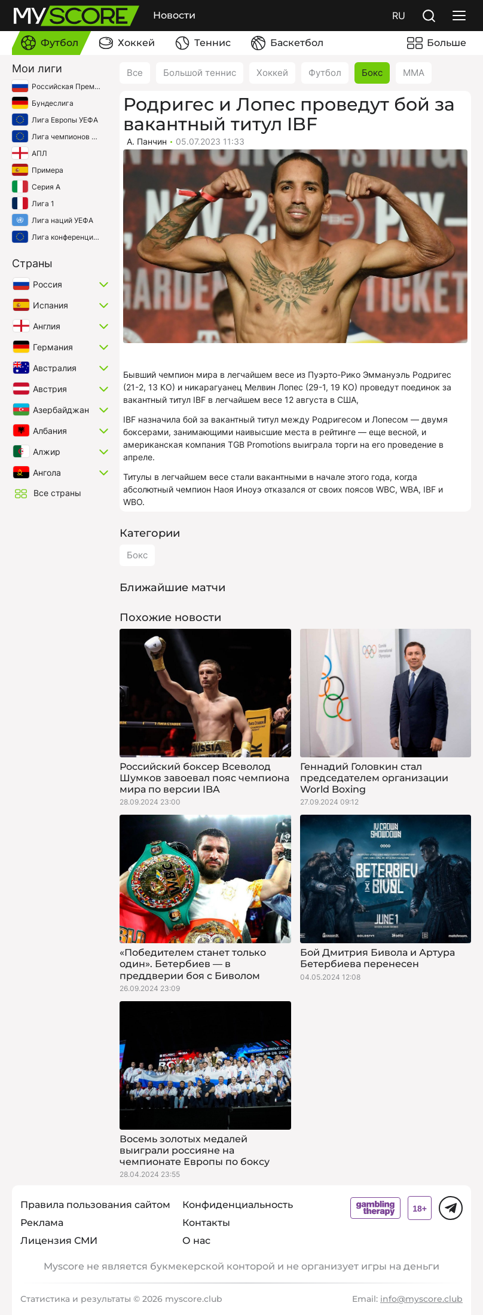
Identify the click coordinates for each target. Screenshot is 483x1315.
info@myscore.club (421, 1298)
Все (135, 72)
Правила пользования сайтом (95, 1204)
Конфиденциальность (237, 1204)
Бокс (372, 72)
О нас (196, 1240)
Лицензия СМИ (58, 1240)
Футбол (324, 72)
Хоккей (272, 72)
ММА (413, 72)
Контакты (206, 1222)
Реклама (41, 1222)
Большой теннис (199, 72)
